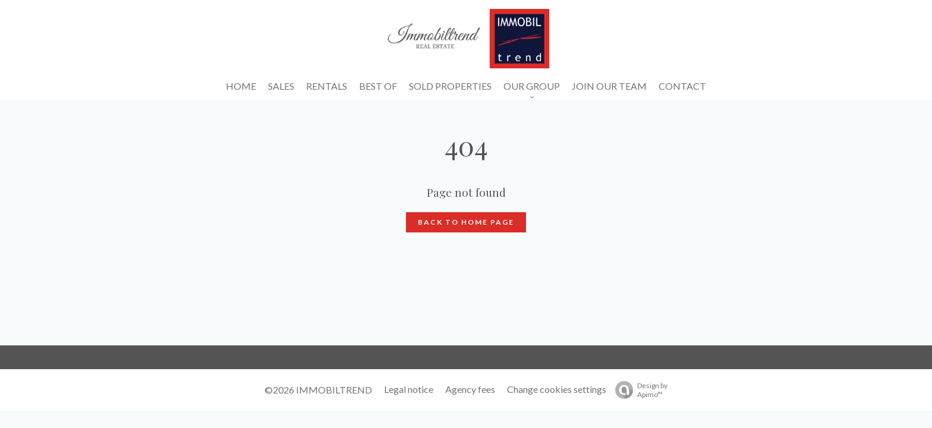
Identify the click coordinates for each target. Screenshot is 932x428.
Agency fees (470, 389)
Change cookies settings (556, 389)
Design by (638, 390)
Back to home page (466, 222)
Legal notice (408, 389)
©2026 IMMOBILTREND (318, 389)
